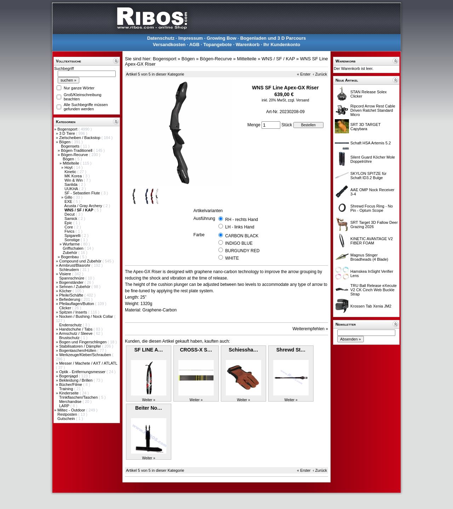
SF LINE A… (148, 350)
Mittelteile (71, 163)
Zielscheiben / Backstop (80, 137)
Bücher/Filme (71, 384)
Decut (70, 214)
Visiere (65, 274)
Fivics (69, 231)
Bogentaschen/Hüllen (78, 350)
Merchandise (70, 401)
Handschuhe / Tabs (76, 329)
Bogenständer (72, 282)
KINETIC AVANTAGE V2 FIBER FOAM (371, 241)
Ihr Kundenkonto (281, 44)
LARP (64, 406)
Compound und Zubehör (80, 261)
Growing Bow (221, 38)
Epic (68, 223)
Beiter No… (148, 408)
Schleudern (69, 269)
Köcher (66, 291)
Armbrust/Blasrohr (75, 265)
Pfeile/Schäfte (71, 295)
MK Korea (73, 176)
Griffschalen (74, 248)
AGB (194, 44)
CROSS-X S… (196, 350)
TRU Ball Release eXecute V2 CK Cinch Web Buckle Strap (373, 289)
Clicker (65, 308)
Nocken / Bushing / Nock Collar (86, 316)
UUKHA (71, 189)
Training (66, 389)
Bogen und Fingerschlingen (83, 342)
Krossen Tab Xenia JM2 (370, 306)
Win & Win (74, 180)
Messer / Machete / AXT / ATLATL (88, 363)
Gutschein (66, 418)
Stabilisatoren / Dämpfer (80, 346)
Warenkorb (247, 44)
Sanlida (71, 184)
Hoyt (69, 167)
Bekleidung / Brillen (76, 380)
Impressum (190, 38)
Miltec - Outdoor (71, 410)
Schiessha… (243, 350)
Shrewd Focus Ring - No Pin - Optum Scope (371, 208)
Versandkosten (169, 44)
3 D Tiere (67, 133)
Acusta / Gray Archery (83, 206)
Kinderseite (69, 393)
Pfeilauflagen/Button (77, 303)
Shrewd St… (290, 350)
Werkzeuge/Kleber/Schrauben (85, 355)
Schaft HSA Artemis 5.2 (370, 143)
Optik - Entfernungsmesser (83, 372)
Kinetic (70, 172)
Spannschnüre (72, 278)
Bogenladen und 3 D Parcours (273, 38)
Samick (71, 218)
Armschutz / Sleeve (76, 333)
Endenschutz (71, 325)
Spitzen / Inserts (73, 312)
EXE (68, 201)
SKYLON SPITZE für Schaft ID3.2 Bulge (368, 175)
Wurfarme (72, 244)
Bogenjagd (69, 376)
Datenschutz (160, 38)
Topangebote (217, 44)
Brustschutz (70, 338)
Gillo (68, 197)
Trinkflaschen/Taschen (79, 397)
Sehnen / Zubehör (75, 286)
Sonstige (72, 240)
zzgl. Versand (298, 100)
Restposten (67, 414)
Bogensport (67, 129)
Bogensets (70, 146)
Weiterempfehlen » (310, 328)
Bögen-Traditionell (77, 150)
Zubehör (70, 252)
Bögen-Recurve (75, 155)
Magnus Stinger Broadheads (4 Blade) (369, 257)
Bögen (65, 142)
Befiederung (70, 299)
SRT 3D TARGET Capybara (365, 126)
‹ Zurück (320, 74)
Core (69, 227)
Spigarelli (72, 235)
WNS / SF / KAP (278, 58)
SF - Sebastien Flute (82, 193)
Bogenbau (70, 257)
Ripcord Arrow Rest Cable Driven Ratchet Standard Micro (372, 110)
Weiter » (148, 400)
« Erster (304, 74)
